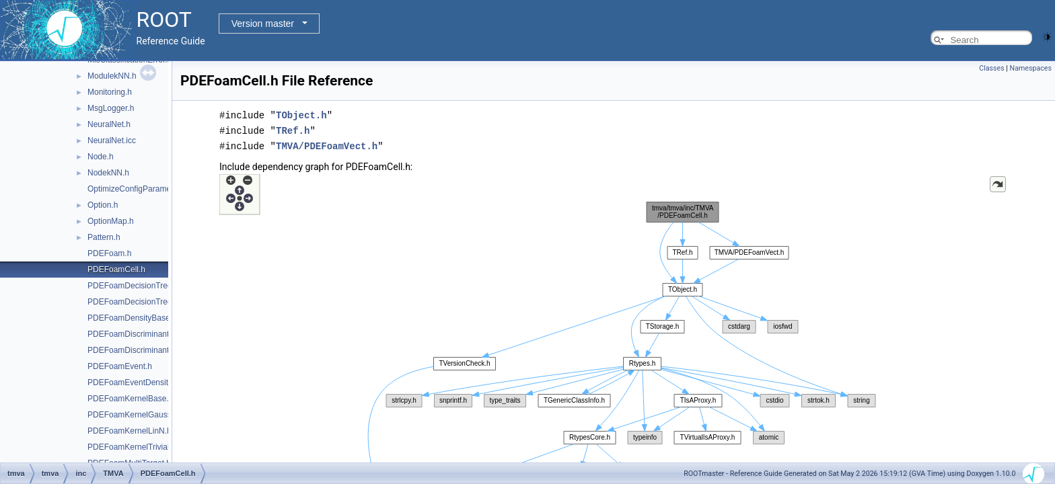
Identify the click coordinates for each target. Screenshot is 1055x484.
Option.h (102, 205)
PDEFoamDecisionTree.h (133, 285)
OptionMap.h (110, 221)
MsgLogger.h (110, 108)
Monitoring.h (109, 92)
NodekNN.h (108, 172)
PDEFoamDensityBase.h (132, 318)
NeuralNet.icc (111, 140)
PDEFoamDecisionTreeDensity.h (146, 302)
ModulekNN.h (112, 76)
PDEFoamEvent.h (119, 366)
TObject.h (301, 114)
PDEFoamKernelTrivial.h (131, 447)
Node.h (100, 156)
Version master (262, 23)
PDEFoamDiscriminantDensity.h (145, 350)
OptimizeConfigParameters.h (139, 189)
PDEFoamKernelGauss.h (132, 414)
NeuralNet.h (109, 124)
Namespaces (1031, 68)
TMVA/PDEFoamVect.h (326, 144)
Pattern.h (103, 237)
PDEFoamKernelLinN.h (129, 431)
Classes (991, 68)
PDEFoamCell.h (116, 269)
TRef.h (293, 129)
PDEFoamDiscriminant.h (131, 334)
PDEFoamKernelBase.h (130, 398)
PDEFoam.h (109, 253)
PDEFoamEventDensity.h (132, 382)
